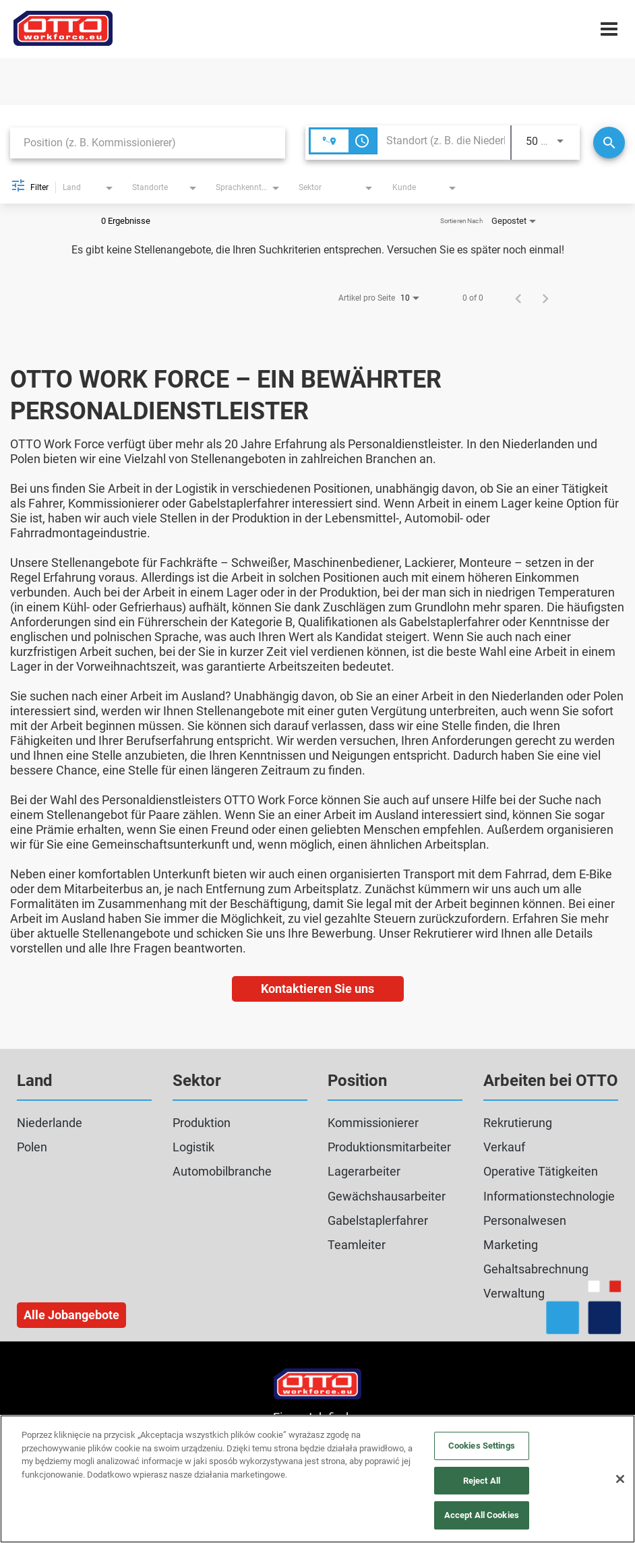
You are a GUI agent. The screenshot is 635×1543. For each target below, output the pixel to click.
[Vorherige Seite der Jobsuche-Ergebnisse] (518, 297)
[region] (317, 1479)
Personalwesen (524, 1220)
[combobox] (148, 142)
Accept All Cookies (481, 1515)
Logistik (193, 1147)
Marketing (510, 1245)
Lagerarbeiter (364, 1171)
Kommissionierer (373, 1123)
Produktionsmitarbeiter (389, 1147)
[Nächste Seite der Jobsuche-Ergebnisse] (545, 297)
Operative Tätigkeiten (540, 1171)
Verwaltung (514, 1293)
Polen (32, 1147)
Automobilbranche (222, 1171)
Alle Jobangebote (71, 1315)
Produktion (202, 1123)
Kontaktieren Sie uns (317, 988)
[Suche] (609, 142)
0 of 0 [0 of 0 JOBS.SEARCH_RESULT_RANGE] (472, 298)
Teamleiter (357, 1245)
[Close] (620, 1479)
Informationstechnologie (549, 1196)
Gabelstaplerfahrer (378, 1220)
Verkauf (504, 1147)
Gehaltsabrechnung (535, 1269)
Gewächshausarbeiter (387, 1196)
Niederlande (49, 1123)
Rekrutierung (517, 1123)
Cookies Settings (481, 1446)
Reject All (481, 1481)
